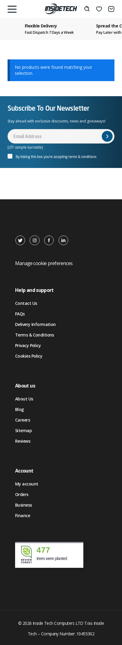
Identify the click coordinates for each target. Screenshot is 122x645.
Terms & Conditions (34, 335)
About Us (24, 399)
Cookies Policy (28, 356)
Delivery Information (35, 324)
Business (23, 505)
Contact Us (26, 303)
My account (26, 484)
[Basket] (111, 9)
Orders (21, 494)
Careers (22, 420)
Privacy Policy (28, 345)
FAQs (20, 314)
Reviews (22, 441)
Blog (19, 409)
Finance (22, 515)
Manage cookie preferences (43, 263)
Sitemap (23, 430)
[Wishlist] (99, 9)
